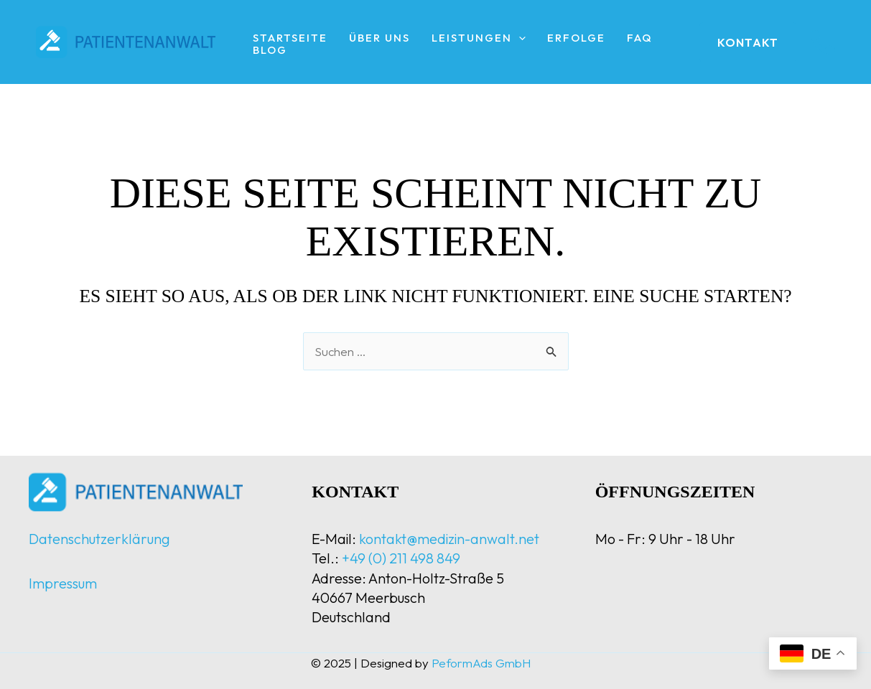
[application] (519, 38)
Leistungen (479, 38)
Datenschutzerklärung (99, 539)
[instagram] (823, 42)
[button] (747, 42)
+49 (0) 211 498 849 (401, 558)
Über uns (379, 38)
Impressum (63, 583)
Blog (270, 50)
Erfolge (576, 38)
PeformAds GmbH (481, 662)
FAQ (640, 38)
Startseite (290, 38)
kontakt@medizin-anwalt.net (449, 539)
